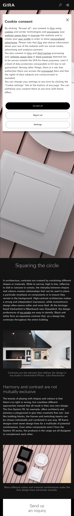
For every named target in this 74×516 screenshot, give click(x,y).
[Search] (60, 5)
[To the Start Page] (9, 5)
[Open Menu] (67, 5)
